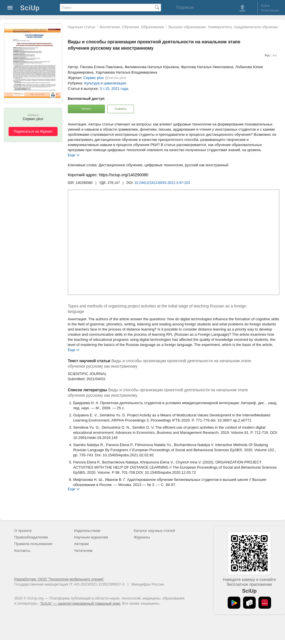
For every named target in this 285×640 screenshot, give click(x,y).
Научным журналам (91, 537)
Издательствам (87, 530)
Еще (71, 155)
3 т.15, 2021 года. (114, 88)
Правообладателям (31, 537)
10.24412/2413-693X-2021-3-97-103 (162, 183)
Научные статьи (81, 27)
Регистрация (270, 10)
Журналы (142, 537)
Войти (265, 5)
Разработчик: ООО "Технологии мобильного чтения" (59, 579)
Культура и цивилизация (105, 83)
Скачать (120, 108)
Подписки (185, 7)
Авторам (81, 544)
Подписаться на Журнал (33, 131)
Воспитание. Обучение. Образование (132, 27)
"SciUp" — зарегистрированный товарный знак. (80, 603)
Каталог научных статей (154, 530)
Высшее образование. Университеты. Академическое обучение (223, 27)
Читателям (83, 550)
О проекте (23, 530)
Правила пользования (33, 544)
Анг (275, 55)
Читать (86, 108)
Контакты (22, 550)
